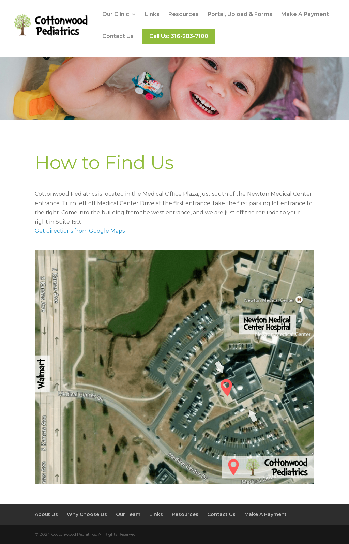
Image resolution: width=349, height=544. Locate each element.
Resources (183, 14)
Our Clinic (115, 14)
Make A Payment (305, 14)
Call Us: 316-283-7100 (178, 36)
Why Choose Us (87, 514)
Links (152, 14)
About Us (46, 514)
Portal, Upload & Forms (240, 14)
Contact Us (118, 37)
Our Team (128, 514)
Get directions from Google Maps (80, 231)
